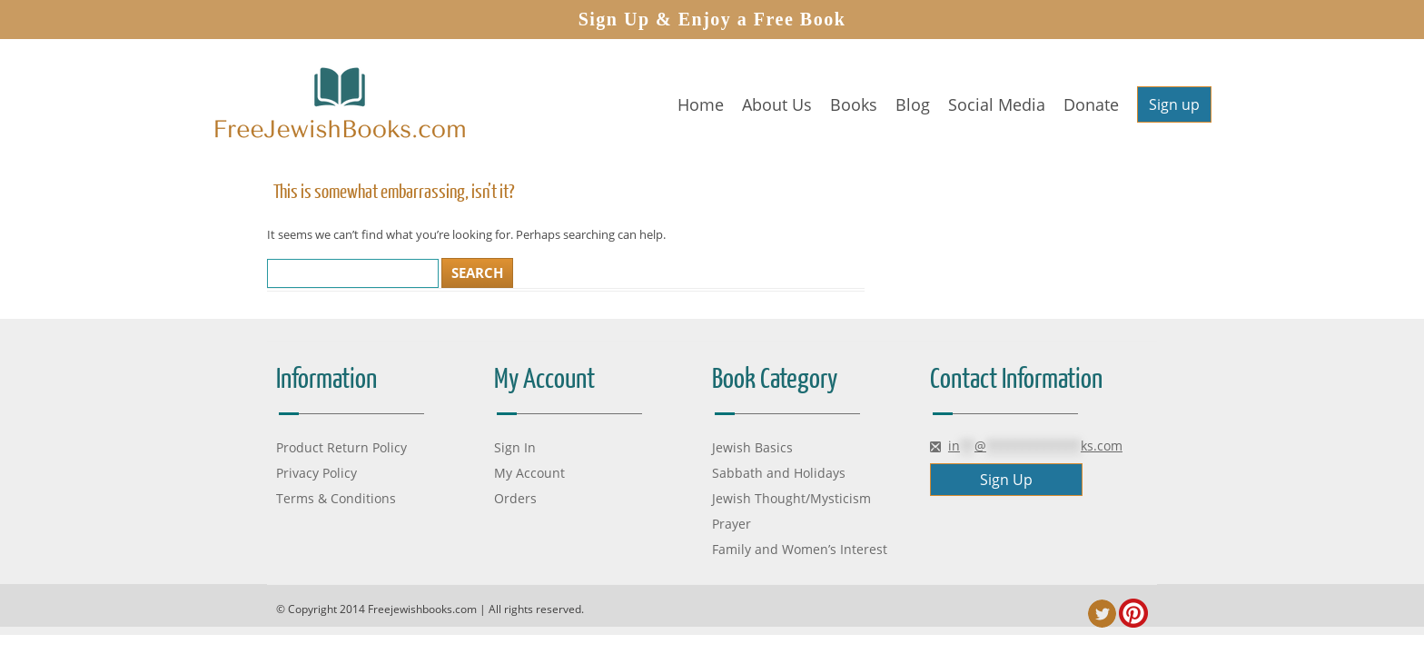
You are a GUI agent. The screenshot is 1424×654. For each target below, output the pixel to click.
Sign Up (1006, 480)
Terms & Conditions (336, 498)
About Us (777, 104)
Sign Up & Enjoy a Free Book (712, 19)
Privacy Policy (316, 472)
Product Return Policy (341, 447)
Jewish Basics (752, 447)
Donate (1091, 104)
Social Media (996, 104)
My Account (529, 472)
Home (700, 104)
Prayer (731, 523)
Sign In (515, 447)
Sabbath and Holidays (779, 472)
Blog (912, 104)
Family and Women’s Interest (799, 549)
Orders (515, 498)
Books (853, 104)
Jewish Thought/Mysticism (791, 498)
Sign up (1174, 104)
